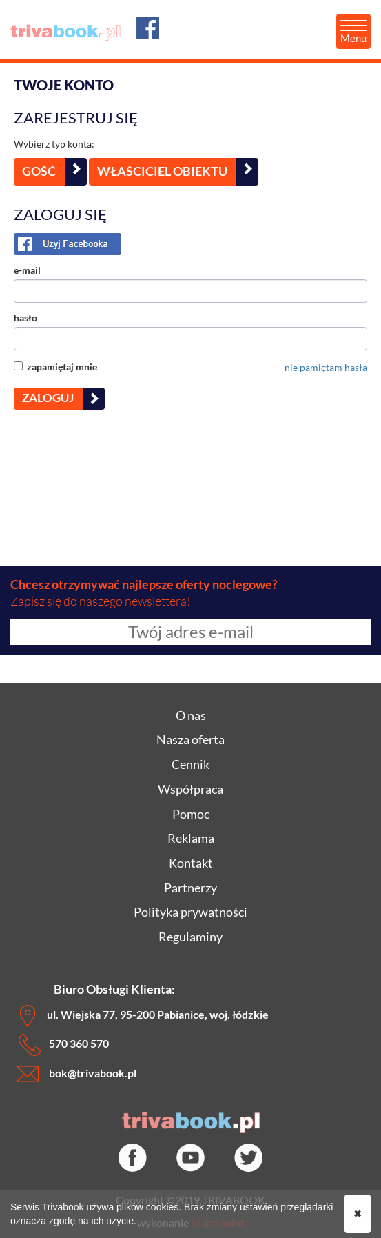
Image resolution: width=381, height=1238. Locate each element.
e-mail (27, 270)
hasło (25, 317)
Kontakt (191, 862)
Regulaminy (190, 936)
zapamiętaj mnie (55, 366)
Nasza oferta (190, 739)
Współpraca (190, 789)
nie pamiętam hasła (326, 367)
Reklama (190, 838)
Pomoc (190, 813)
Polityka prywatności (190, 911)
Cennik (190, 764)
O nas (191, 715)
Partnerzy (190, 887)
